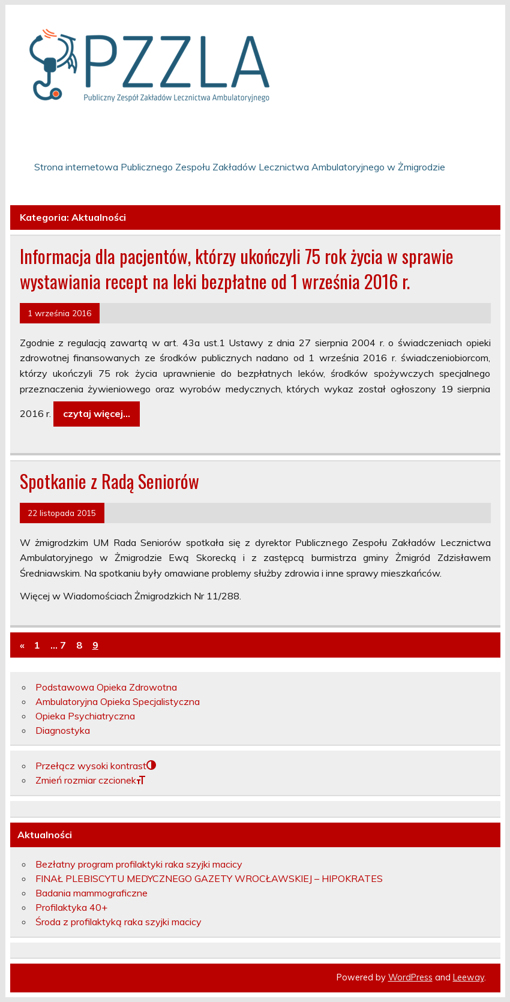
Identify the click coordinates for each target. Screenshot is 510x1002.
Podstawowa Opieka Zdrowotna (106, 687)
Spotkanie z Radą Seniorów (109, 480)
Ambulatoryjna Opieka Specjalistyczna (117, 701)
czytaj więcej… (96, 413)
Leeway (468, 977)
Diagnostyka (62, 730)
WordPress (410, 977)
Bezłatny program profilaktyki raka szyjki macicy (138, 864)
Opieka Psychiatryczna (85, 716)
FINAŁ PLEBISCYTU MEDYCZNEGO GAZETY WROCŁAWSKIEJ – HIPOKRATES (209, 878)
